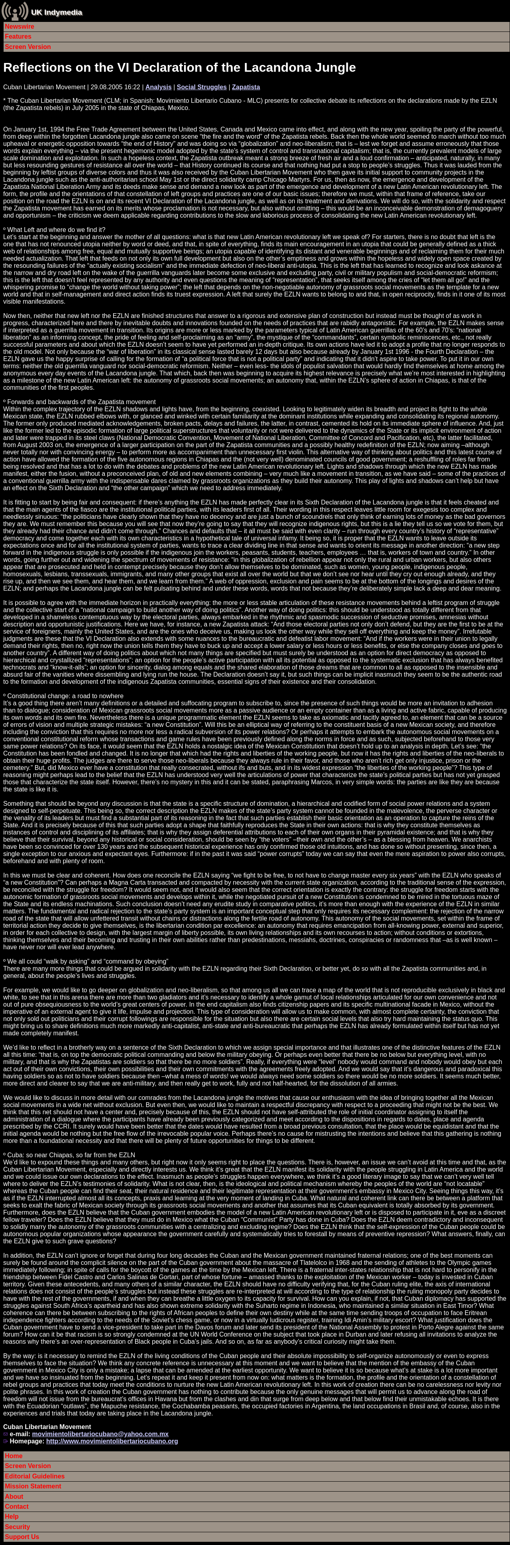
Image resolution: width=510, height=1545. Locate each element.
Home (13, 1456)
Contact (17, 1506)
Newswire (19, 26)
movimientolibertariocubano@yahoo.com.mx (100, 1434)
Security (17, 1526)
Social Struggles (202, 87)
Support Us (22, 1536)
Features (18, 36)
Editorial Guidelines (35, 1476)
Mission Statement (33, 1486)
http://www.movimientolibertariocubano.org (112, 1441)
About (14, 1496)
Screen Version (28, 46)
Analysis (158, 87)
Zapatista (246, 87)
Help (12, 1516)
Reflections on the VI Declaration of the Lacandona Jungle (179, 67)
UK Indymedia (56, 12)
